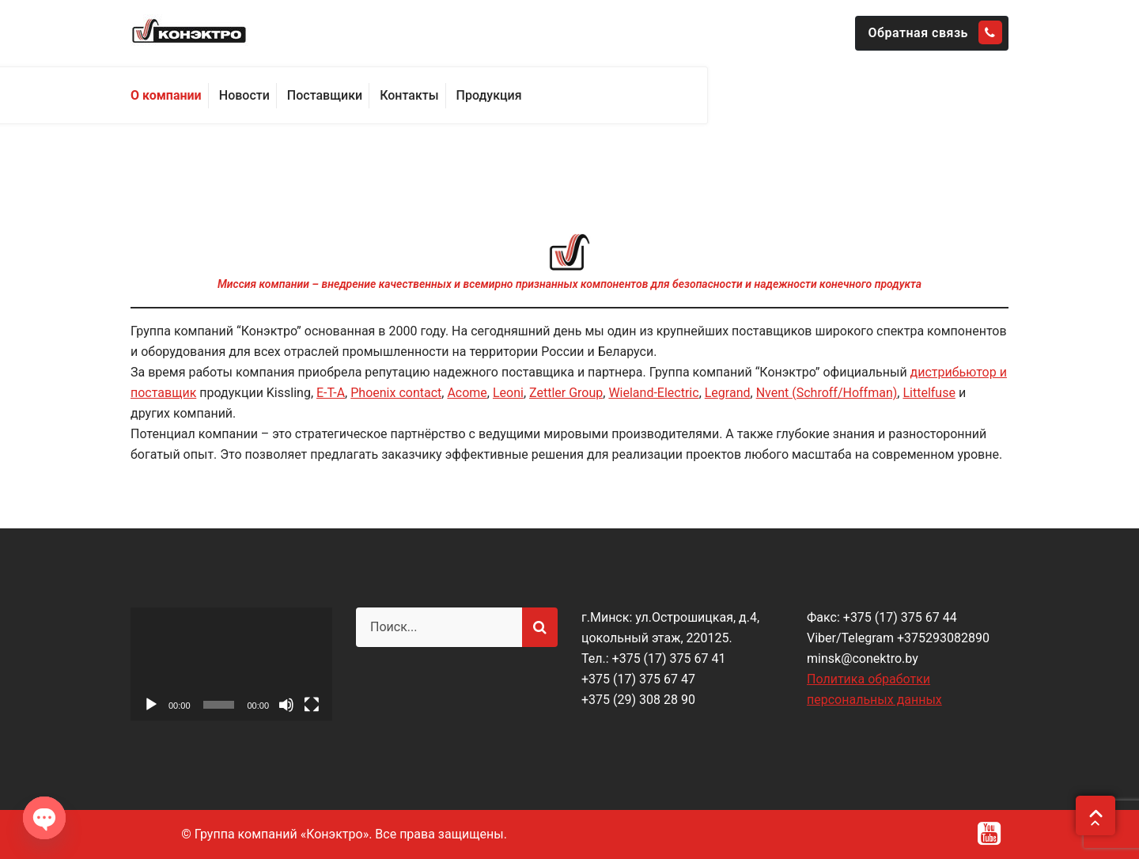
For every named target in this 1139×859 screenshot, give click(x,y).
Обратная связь (935, 32)
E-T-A (330, 392)
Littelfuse (928, 392)
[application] (231, 664)
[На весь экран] (312, 705)
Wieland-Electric (653, 392)
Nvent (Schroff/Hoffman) (827, 392)
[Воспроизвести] (151, 705)
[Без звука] (286, 705)
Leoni (508, 392)
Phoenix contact (395, 392)
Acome (466, 392)
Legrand (728, 392)
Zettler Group (566, 392)
